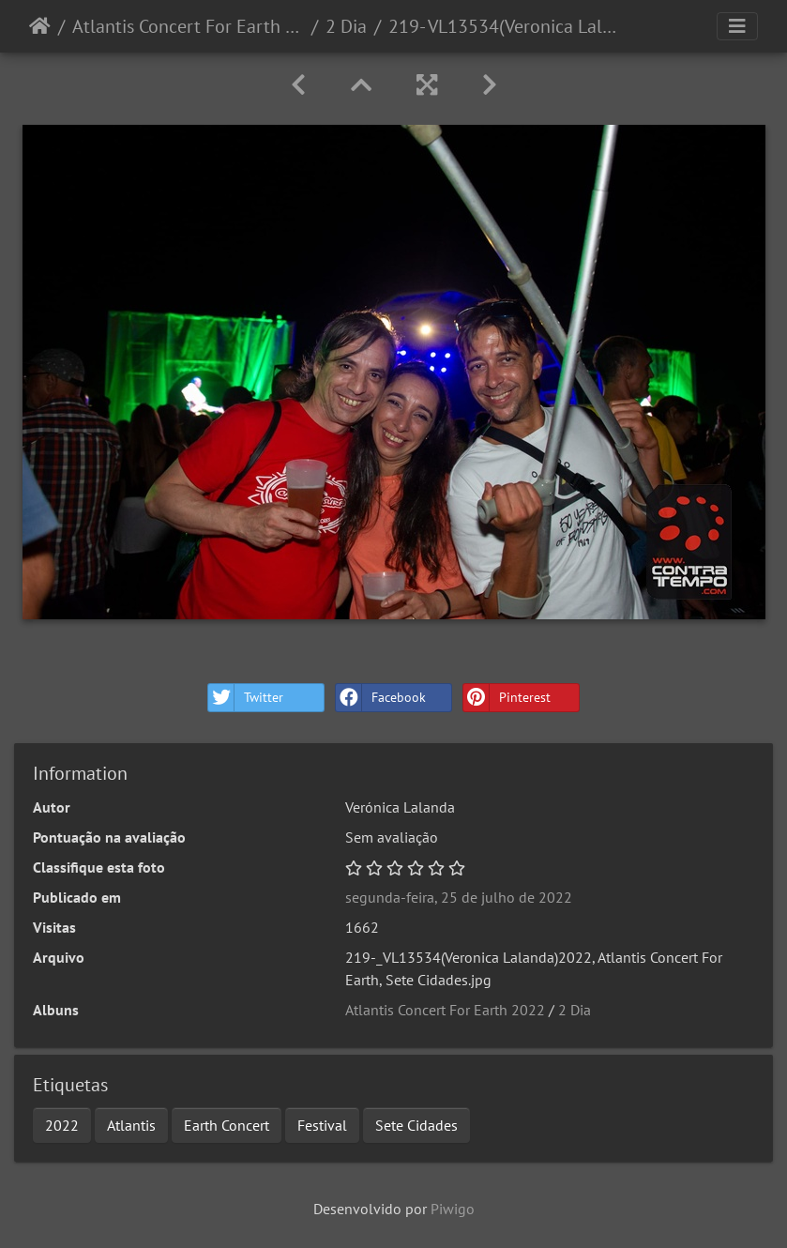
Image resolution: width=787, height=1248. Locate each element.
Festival (322, 1125)
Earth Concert (226, 1125)
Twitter (245, 697)
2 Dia (346, 26)
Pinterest (507, 697)
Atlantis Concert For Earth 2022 (188, 26)
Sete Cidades (416, 1125)
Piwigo (453, 1208)
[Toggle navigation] (737, 26)
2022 (62, 1125)
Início (40, 26)
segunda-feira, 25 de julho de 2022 (458, 897)
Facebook (381, 697)
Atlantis (131, 1125)
